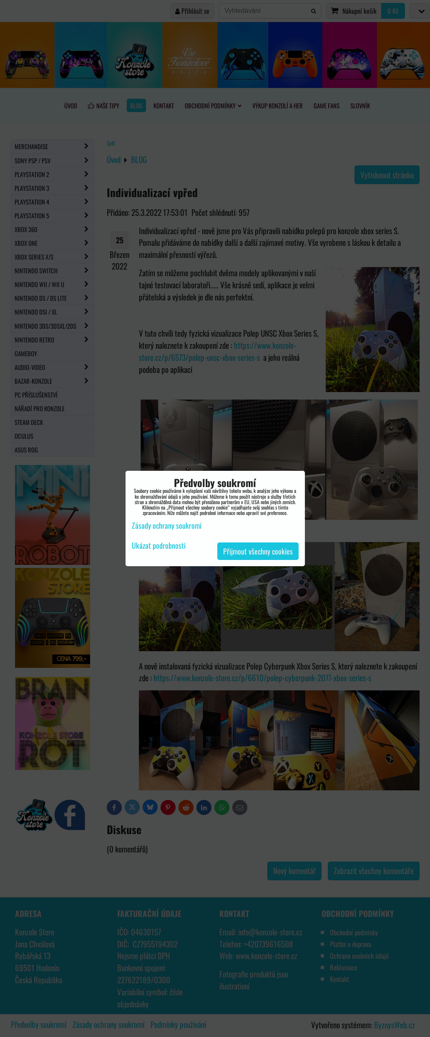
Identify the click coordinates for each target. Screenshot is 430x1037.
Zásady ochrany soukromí (166, 525)
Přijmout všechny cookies (258, 551)
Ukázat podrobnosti (159, 546)
